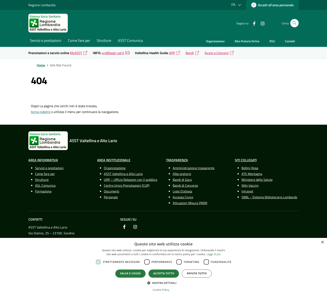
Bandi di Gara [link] (182, 179)
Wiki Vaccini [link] (250, 185)
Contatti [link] (290, 41)
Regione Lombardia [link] (41, 4)
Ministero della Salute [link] (257, 179)
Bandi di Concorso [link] (185, 185)
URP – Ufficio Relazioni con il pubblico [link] (130, 179)
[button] (163, 283)
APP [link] (172, 52)
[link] (272, 5)
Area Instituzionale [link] (113, 160)
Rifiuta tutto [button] (197, 273)
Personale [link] (111, 197)
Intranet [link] (247, 191)
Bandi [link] (190, 52)
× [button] (322, 242)
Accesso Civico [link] (183, 197)
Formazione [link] (43, 191)
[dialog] (163, 267)
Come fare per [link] (79, 40)
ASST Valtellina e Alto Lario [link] (123, 173)
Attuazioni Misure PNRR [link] (190, 202)
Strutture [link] (104, 40)
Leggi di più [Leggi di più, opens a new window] (214, 254)
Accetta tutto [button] (163, 273)
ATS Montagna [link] (251, 173)
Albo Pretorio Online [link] (247, 41)
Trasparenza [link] (177, 160)
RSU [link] (272, 41)
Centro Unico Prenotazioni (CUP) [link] (126, 185)
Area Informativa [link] (43, 160)
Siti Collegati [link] (246, 160)
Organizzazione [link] (215, 41)
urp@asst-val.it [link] (113, 52)
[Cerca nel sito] (294, 23)
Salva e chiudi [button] (130, 273)
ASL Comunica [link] (45, 185)
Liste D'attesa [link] (182, 191)
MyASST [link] (76, 52)
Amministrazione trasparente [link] (193, 167)
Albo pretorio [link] (182, 173)
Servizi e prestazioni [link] (45, 40)
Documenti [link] (111, 191)
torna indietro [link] (40, 111)
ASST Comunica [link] (130, 40)
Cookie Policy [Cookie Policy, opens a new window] (161, 290)
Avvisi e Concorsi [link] (217, 52)
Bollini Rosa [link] (249, 167)
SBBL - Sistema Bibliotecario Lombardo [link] (269, 197)
